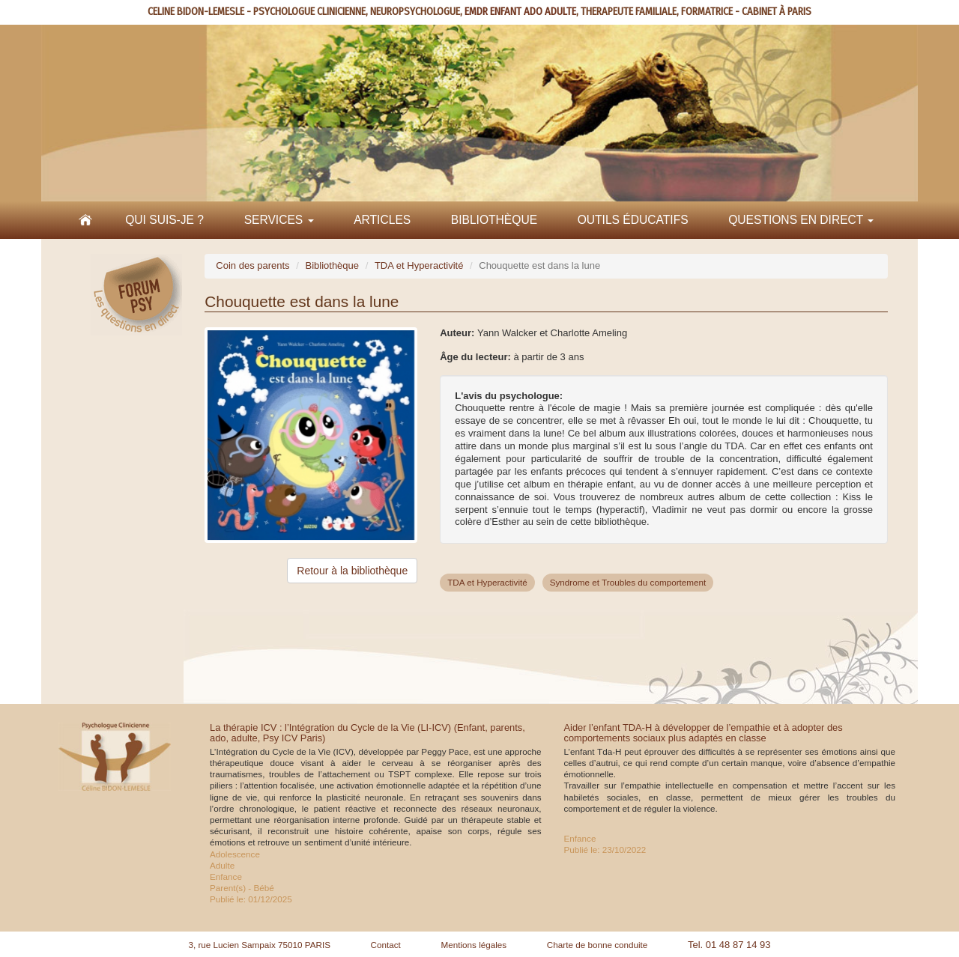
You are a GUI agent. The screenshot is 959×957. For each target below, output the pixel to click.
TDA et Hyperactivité (419, 265)
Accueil (85, 220)
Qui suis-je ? (164, 219)
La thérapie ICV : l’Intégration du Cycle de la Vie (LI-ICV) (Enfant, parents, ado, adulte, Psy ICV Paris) (367, 733)
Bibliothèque (494, 219)
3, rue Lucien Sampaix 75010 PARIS (259, 945)
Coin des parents (252, 265)
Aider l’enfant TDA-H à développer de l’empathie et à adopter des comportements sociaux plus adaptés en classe (703, 733)
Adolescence (235, 854)
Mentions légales (473, 945)
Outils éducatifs (633, 219)
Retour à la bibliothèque (352, 571)
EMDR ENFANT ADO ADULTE (520, 11)
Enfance (226, 876)
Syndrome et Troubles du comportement (628, 582)
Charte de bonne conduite (597, 945)
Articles (382, 219)
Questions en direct (801, 219)
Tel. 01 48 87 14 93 (729, 944)
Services (279, 219)
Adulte (222, 865)
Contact (386, 945)
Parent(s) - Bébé (242, 888)
